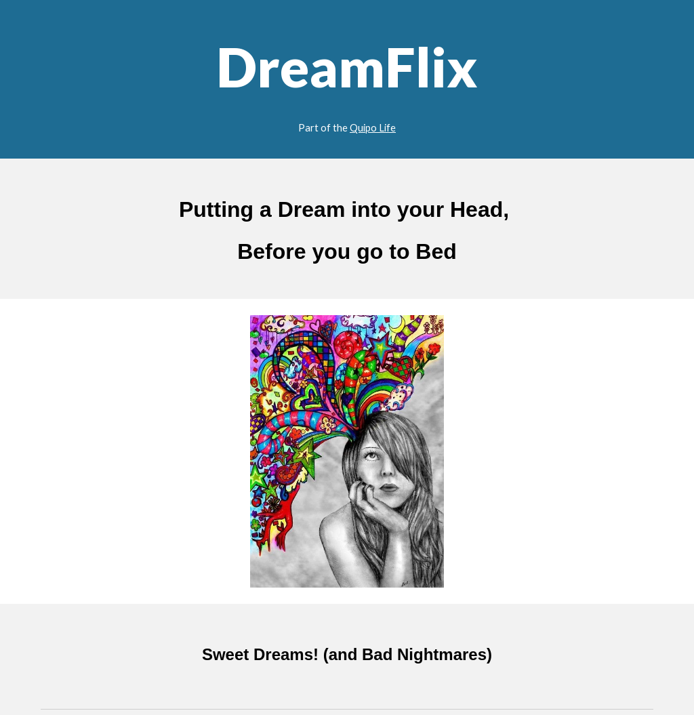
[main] (347, 79)
